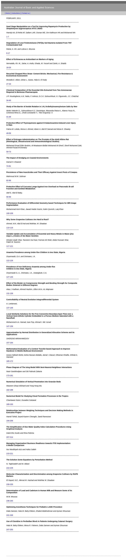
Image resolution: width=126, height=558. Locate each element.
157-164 (9, 343)
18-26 (8, 67)
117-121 (9, 246)
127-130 (9, 277)
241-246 (9, 515)
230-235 (9, 484)
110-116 (9, 228)
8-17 (8, 53)
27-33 (8, 84)
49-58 (8, 133)
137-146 (9, 308)
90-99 (8, 197)
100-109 (9, 213)
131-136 (9, 293)
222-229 (9, 468)
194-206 (9, 421)
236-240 (9, 501)
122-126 (9, 260)
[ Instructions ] (16, 13)
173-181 (9, 375)
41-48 (8, 117)
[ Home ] (6, 13)
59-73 (8, 152)
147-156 (9, 326)
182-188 (9, 390)
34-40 (8, 100)
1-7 (7, 37)
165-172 (9, 361)
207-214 (9, 437)
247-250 (9, 529)
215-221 (9, 454)
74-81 (8, 166)
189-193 (9, 404)
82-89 (8, 180)
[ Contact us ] (25, 13)
